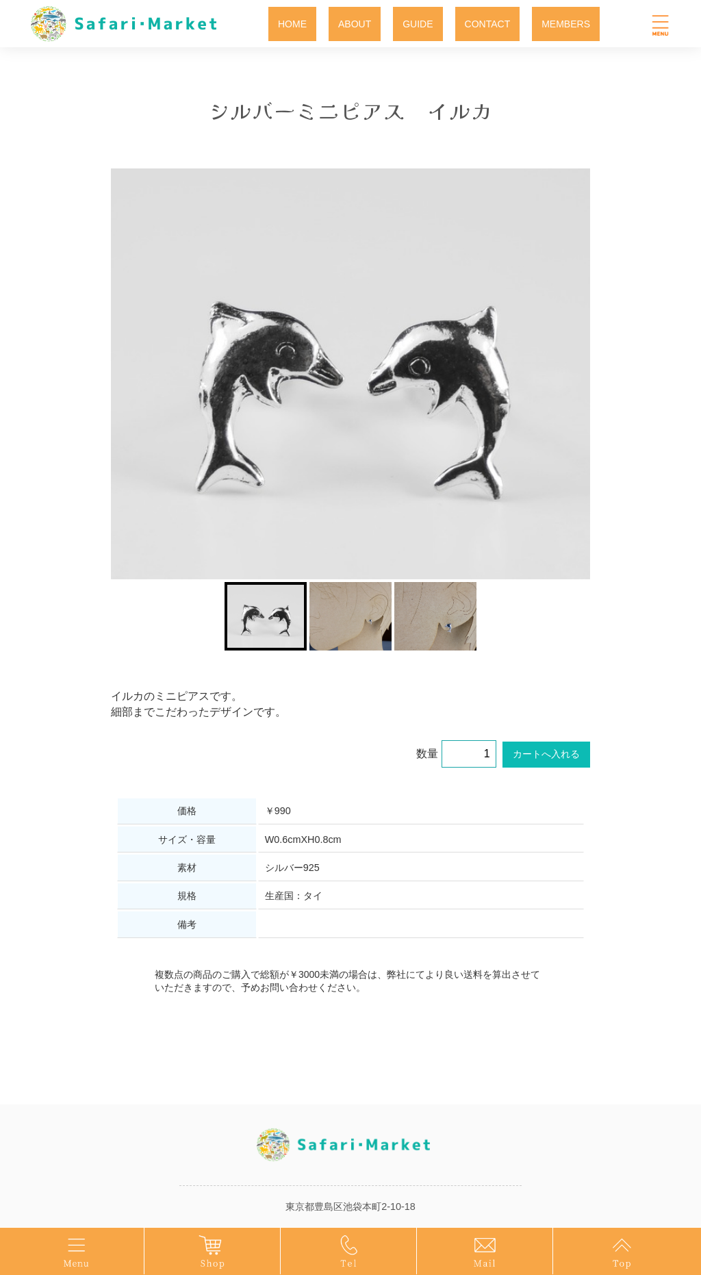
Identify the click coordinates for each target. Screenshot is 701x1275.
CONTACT (488, 23)
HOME (292, 23)
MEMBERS (565, 23)
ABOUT (354, 23)
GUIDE (418, 23)
